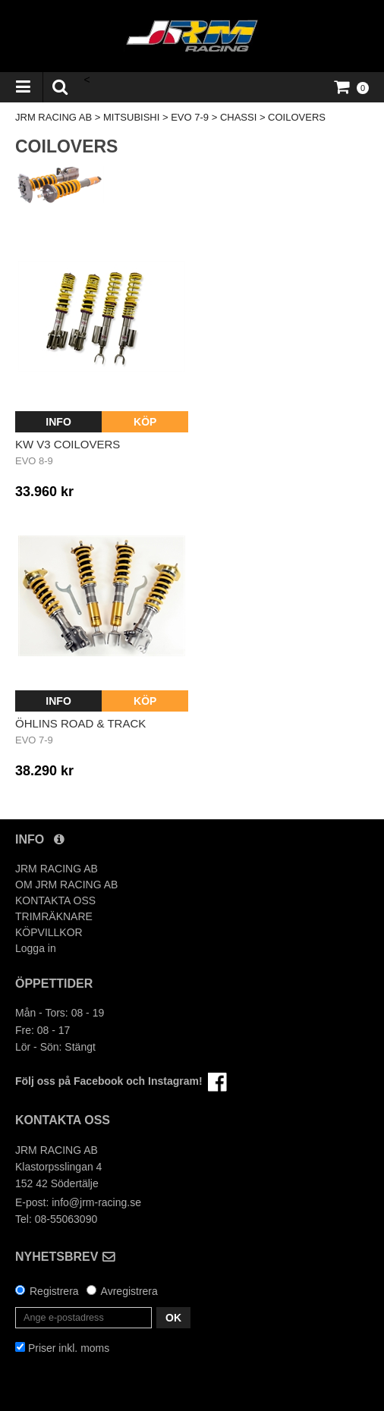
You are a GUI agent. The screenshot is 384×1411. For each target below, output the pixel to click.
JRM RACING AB (53, 117)
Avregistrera (129, 1291)
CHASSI (238, 117)
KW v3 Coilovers (67, 444)
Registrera (54, 1291)
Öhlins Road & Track (80, 723)
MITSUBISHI (131, 117)
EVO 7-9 (190, 117)
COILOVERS (297, 117)
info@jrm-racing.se (96, 1202)
